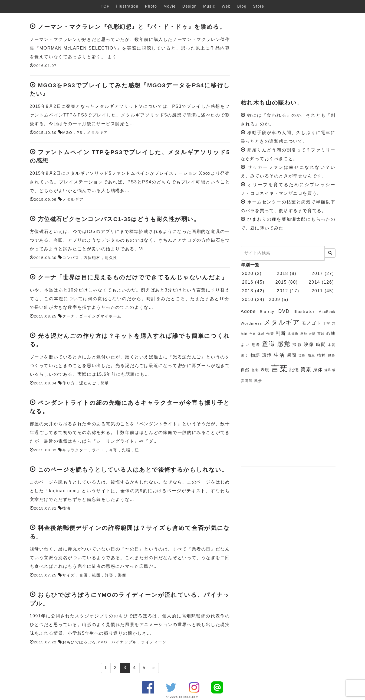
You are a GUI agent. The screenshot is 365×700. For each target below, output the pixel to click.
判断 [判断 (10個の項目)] (281, 333)
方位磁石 (92, 258)
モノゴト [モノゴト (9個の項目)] (311, 323)
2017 (317, 273)
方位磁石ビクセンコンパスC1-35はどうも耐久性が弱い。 (119, 219)
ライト (98, 450)
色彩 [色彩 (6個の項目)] (255, 370)
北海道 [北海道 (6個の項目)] (293, 334)
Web (226, 6)
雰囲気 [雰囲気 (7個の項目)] (247, 381)
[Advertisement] (288, 56)
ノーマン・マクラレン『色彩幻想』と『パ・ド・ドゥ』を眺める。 (132, 27)
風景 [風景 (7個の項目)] (258, 381)
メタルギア (97, 133)
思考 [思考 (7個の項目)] (256, 345)
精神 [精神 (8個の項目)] (321, 355)
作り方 (68, 383)
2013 (248, 291)
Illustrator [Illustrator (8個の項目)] (304, 311)
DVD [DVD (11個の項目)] (284, 311)
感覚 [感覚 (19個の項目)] (284, 343)
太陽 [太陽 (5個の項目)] (312, 333)
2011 (317, 291)
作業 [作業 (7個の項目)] (270, 334)
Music (209, 6)
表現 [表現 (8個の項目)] (265, 370)
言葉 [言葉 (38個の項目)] (279, 368)
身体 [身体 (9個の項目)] (318, 369)
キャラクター (75, 450)
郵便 (122, 575)
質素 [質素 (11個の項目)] (306, 369)
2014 (314, 282)
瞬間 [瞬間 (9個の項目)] (292, 355)
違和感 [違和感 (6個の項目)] (330, 370)
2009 (274, 299)
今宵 (113, 450)
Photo (151, 6)
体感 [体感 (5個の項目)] (261, 333)
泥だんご (87, 383)
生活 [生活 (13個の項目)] (279, 355)
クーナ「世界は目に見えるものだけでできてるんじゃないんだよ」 (133, 277)
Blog (241, 6)
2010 (248, 299)
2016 (248, 282)
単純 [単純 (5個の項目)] (303, 333)
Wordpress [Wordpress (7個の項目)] (251, 323)
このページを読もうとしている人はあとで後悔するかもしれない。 (133, 469)
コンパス (70, 258)
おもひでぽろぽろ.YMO (84, 642)
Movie (169, 6)
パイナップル (124, 642)
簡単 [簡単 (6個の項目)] (311, 356)
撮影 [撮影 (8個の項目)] (297, 344)
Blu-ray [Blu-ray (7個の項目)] (267, 312)
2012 (282, 291)
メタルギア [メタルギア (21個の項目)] (282, 322)
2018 (282, 273)
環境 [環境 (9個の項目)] (267, 355)
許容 (109, 575)
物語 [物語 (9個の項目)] (255, 355)
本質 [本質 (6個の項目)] (332, 345)
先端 (126, 450)
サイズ (68, 575)
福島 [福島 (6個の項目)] (302, 356)
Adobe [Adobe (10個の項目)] (248, 311)
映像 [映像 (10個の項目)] (309, 344)
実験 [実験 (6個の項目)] (321, 334)
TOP (105, 6)
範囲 (96, 575)
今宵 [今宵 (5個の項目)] (252, 333)
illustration (127, 6)
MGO (67, 133)
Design (189, 6)
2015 (281, 282)
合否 (83, 575)
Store (258, 6)
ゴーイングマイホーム (100, 316)
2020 (248, 273)
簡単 (105, 383)
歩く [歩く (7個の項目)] (245, 356)
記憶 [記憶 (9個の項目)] (294, 369)
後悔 (66, 508)
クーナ (68, 316)
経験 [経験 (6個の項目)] (332, 356)
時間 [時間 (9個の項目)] (321, 344)
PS (80, 133)
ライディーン (154, 642)
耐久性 (111, 258)
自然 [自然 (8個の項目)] (245, 370)
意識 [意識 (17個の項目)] (268, 344)
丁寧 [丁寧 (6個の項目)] (326, 323)
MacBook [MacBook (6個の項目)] (326, 312)
